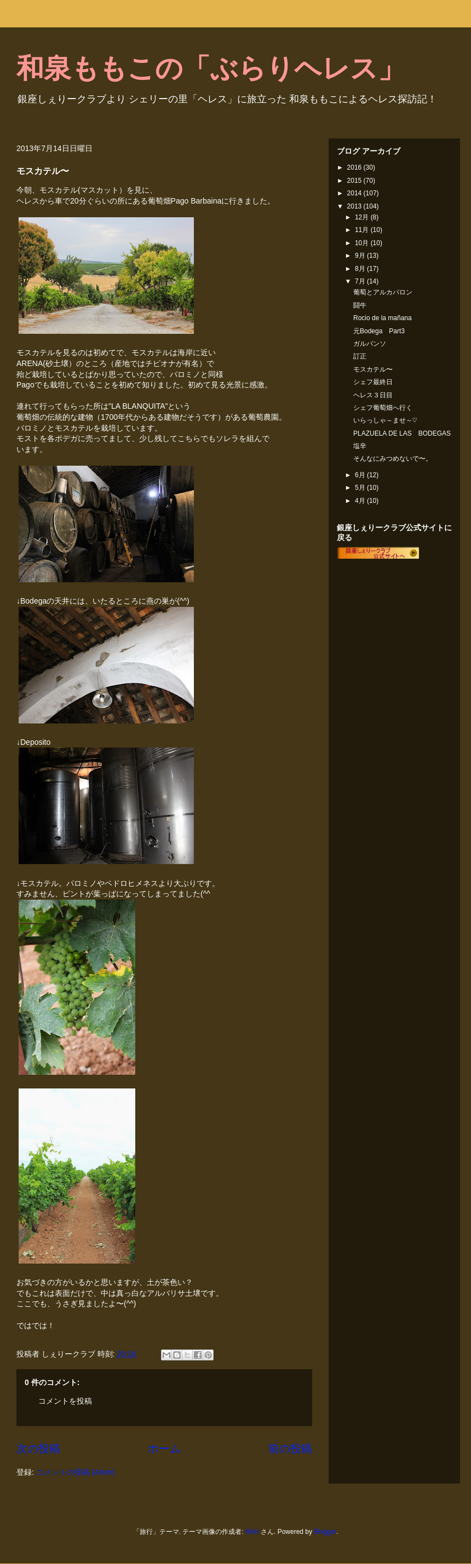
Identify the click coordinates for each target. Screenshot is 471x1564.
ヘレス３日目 (373, 395)
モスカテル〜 (373, 369)
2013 (355, 206)
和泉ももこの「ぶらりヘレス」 (210, 68)
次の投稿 (38, 1449)
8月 (361, 269)
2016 (355, 167)
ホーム (164, 1449)
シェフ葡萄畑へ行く (382, 408)
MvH (252, 1532)
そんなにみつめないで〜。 (392, 458)
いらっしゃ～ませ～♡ (385, 420)
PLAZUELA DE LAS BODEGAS (402, 433)
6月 (361, 475)
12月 (363, 217)
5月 (361, 487)
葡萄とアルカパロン (382, 292)
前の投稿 (290, 1449)
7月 (361, 281)
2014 (355, 193)
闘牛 (359, 305)
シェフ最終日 (373, 382)
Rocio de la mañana (382, 318)
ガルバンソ (369, 343)
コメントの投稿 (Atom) (75, 1472)
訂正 (359, 356)
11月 (363, 230)
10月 (363, 243)
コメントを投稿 (65, 1401)
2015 (355, 180)
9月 (361, 255)
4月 (361, 501)
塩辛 (359, 446)
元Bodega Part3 (379, 331)
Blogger (325, 1532)
